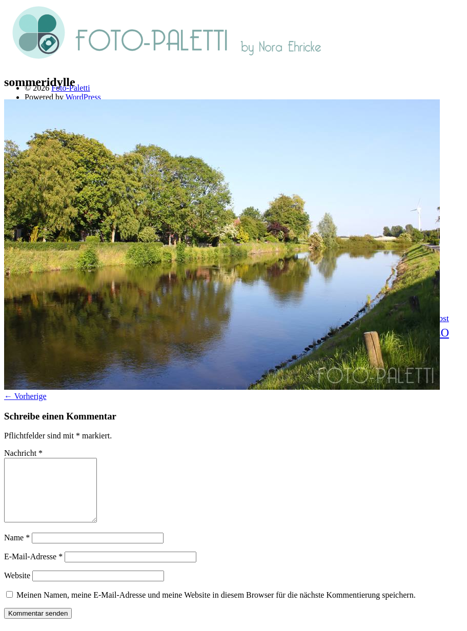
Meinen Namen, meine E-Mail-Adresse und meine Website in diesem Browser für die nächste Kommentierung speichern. (216, 607)
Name (17, 549)
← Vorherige (25, 396)
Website (17, 587)
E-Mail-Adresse (33, 568)
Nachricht (23, 453)
